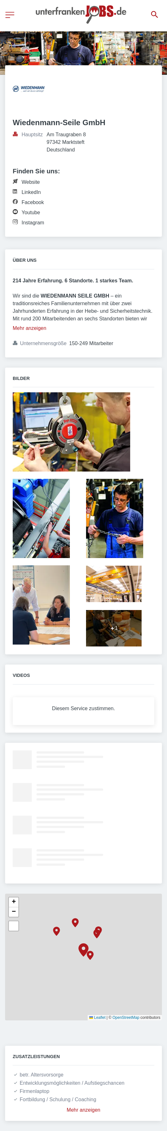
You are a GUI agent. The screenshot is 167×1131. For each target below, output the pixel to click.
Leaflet (97, 1017)
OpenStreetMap (125, 1017)
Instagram (33, 222)
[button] (83, 950)
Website (31, 182)
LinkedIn (31, 192)
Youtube (31, 212)
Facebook (33, 202)
